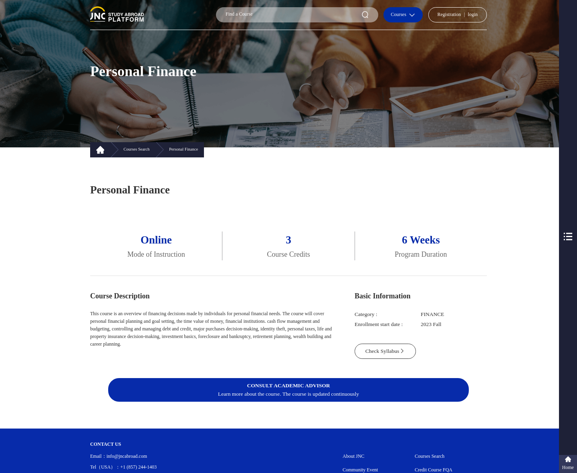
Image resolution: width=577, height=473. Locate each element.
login (473, 14)
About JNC (353, 456)
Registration (449, 14)
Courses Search (429, 456)
